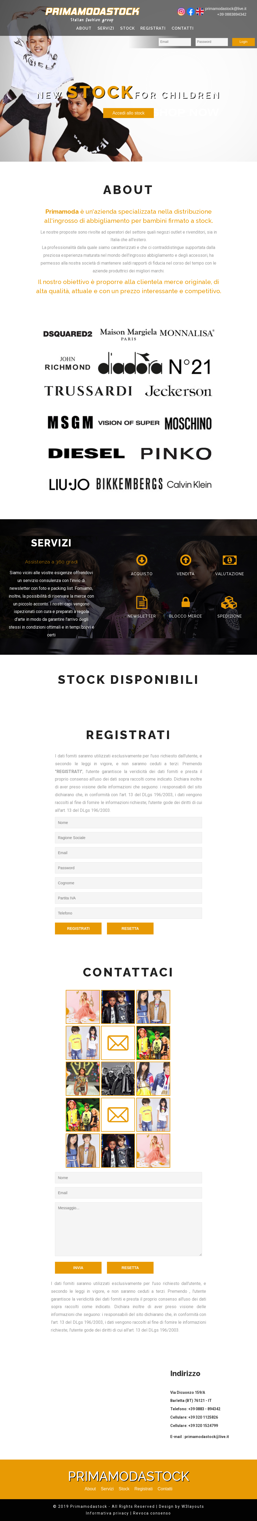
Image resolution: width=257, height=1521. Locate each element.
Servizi (106, 28)
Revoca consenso (152, 1513)
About (84, 28)
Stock (127, 28)
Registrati (153, 28)
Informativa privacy (107, 1513)
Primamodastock (92, 11)
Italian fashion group (92, 20)
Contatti (183, 28)
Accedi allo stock (128, 113)
